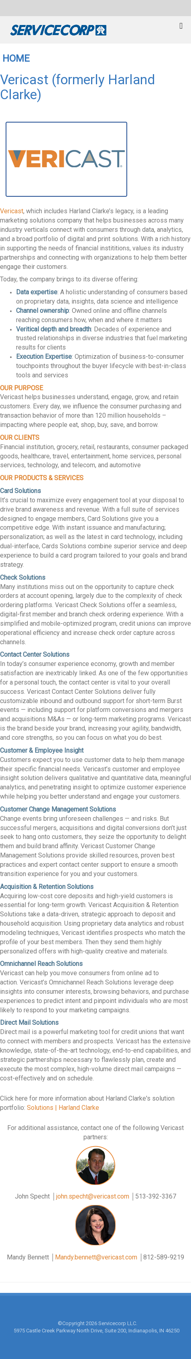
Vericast (11, 211)
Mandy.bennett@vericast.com (96, 1257)
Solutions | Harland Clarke (63, 1107)
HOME (16, 58)
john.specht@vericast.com (92, 1196)
